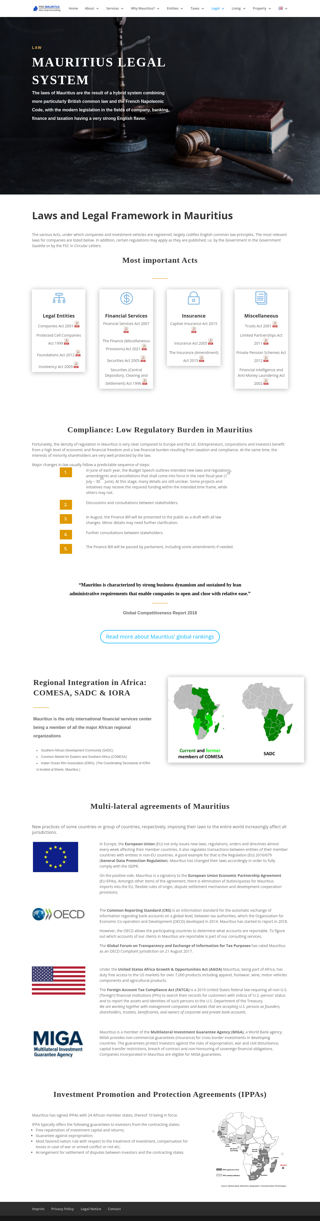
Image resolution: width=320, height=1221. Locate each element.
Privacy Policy (62, 1208)
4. (66, 534)
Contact (114, 1208)
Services (112, 9)
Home (73, 9)
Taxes (195, 9)
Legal (216, 9)
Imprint (38, 1208)
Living (236, 9)
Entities (172, 9)
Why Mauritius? (143, 9)
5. (66, 549)
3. (66, 519)
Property (259, 9)
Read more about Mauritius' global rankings (160, 636)
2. (66, 505)
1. (66, 472)
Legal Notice (91, 1208)
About (89, 9)
